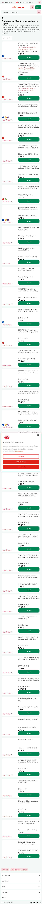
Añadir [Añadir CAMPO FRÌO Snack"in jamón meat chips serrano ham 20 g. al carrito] (29, 324)
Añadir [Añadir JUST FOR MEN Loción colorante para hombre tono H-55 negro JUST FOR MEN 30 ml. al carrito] (29, 672)
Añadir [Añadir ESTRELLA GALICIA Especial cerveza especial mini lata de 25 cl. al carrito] (29, 139)
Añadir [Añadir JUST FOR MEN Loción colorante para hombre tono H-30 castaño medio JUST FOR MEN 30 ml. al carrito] (29, 528)
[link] (19, 869)
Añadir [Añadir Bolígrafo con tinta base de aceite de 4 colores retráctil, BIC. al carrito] (29, 590)
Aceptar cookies (21, 466)
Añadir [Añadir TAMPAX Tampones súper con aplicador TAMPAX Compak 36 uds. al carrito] (29, 180)
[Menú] (3, 7)
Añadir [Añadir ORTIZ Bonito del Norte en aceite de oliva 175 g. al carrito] (29, 242)
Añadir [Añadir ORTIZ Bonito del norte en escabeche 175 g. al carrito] (29, 262)
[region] (21, 452)
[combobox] (19, 12)
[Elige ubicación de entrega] (32, 7)
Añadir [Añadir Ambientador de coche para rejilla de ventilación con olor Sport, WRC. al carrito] (29, 774)
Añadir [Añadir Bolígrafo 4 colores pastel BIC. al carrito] (29, 733)
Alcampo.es (21, 881)
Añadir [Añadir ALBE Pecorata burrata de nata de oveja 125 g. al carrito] (29, 57)
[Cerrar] (38, 435)
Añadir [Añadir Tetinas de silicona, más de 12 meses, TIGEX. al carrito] (29, 795)
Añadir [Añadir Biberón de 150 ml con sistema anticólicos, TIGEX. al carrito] (29, 815)
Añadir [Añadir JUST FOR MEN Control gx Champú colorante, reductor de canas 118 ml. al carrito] (29, 364)
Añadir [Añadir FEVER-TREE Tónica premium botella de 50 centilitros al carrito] (29, 283)
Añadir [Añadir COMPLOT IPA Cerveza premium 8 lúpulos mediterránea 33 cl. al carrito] (29, 201)
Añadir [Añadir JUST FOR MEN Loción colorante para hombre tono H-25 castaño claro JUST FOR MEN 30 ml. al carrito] (29, 569)
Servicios (21, 892)
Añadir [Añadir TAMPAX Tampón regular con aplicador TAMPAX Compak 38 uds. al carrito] (29, 160)
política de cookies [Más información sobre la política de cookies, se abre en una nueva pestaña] (19, 451)
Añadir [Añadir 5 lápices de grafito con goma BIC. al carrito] (29, 713)
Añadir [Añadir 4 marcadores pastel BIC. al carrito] (29, 754)
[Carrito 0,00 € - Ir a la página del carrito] (38, 7)
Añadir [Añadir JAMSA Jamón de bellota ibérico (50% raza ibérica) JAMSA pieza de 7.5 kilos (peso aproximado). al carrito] (29, 692)
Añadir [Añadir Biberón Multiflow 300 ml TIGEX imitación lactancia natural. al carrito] (29, 508)
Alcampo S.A (21, 875)
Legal (21, 886)
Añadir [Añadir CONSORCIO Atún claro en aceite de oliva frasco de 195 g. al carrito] (29, 303)
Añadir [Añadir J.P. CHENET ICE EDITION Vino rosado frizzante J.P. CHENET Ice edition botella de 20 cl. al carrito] (29, 78)
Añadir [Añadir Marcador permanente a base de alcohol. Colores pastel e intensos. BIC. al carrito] (29, 836)
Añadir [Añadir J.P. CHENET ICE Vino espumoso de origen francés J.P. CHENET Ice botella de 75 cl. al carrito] (29, 98)
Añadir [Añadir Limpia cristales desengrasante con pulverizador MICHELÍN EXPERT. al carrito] (29, 651)
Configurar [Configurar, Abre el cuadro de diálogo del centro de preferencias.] (21, 456)
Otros (21, 898)
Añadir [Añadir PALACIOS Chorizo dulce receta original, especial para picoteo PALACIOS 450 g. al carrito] (29, 426)
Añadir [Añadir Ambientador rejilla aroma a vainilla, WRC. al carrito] (29, 631)
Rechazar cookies (21, 461)
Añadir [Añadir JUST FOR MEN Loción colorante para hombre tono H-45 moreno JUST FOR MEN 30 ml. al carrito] (29, 610)
